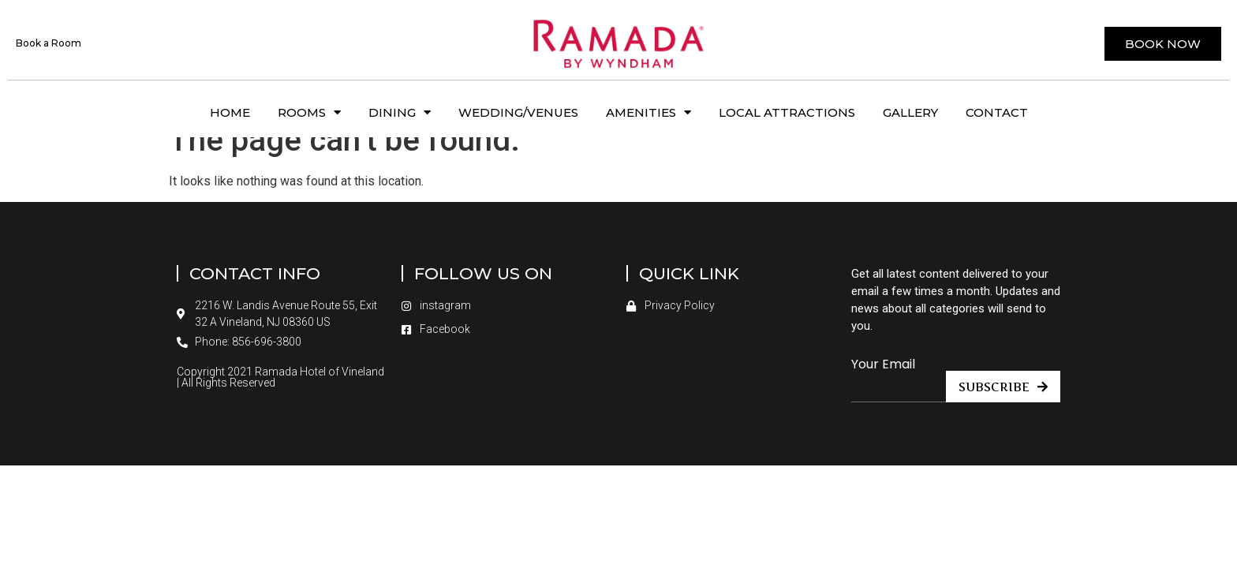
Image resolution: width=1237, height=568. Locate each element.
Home (230, 112)
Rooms (309, 112)
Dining (399, 112)
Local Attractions (787, 112)
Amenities (648, 112)
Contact (997, 112)
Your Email (883, 386)
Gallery (910, 112)
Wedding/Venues (518, 112)
